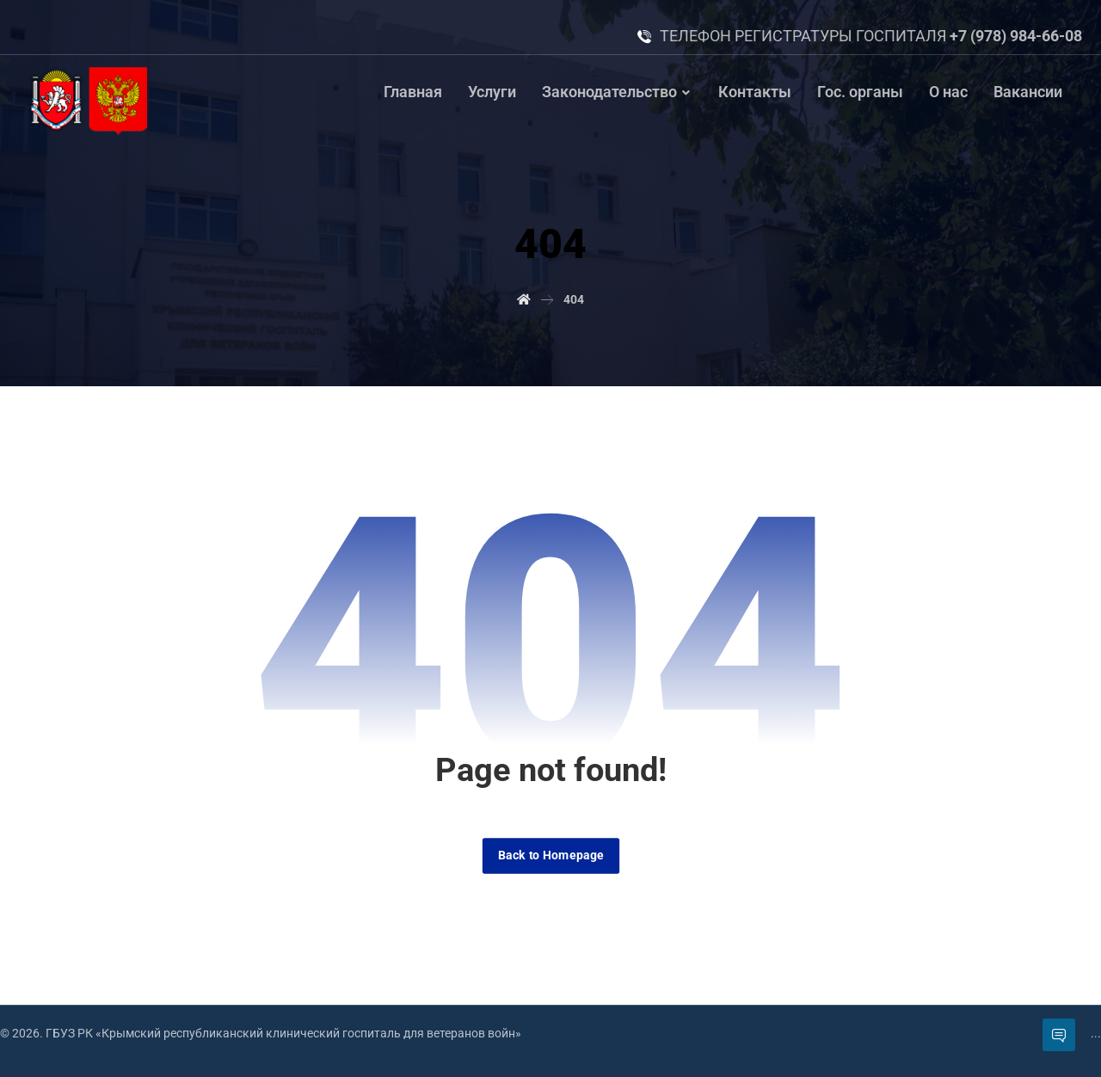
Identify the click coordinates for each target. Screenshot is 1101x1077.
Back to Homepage (550, 855)
